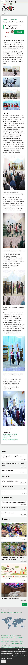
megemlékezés (5, 637)
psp (6, 635)
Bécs (2, 640)
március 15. (12, 635)
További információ (6, 658)
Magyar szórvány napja (10, 434)
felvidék (20, 637)
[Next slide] (7, 112)
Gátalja (5, 438)
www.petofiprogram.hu (7, 649)
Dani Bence (7, 34)
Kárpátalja (19, 644)
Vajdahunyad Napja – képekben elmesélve (13, 578)
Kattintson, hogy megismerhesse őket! (11, 612)
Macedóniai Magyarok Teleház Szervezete (13, 647)
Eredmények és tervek (7, 513)
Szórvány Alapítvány (9, 436)
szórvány (13, 637)
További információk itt (20, 657)
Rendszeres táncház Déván (8, 507)
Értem (3, 661)
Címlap (5, 19)
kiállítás (21, 641)
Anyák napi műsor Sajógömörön (10, 598)
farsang (3, 644)
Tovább (24, 604)
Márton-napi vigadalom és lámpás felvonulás (14, 502)
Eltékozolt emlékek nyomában (9, 481)
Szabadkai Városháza (7, 486)
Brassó (3, 491)
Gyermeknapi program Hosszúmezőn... (12, 537)
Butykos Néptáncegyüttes (10, 439)
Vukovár (8, 644)
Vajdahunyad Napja (7, 470)
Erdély (13, 644)
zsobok (3, 635)
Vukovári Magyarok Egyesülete (10, 641)
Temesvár (7, 640)
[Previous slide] (4, 112)
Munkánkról (13, 19)
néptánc (3, 645)
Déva (8, 645)
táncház (18, 635)
